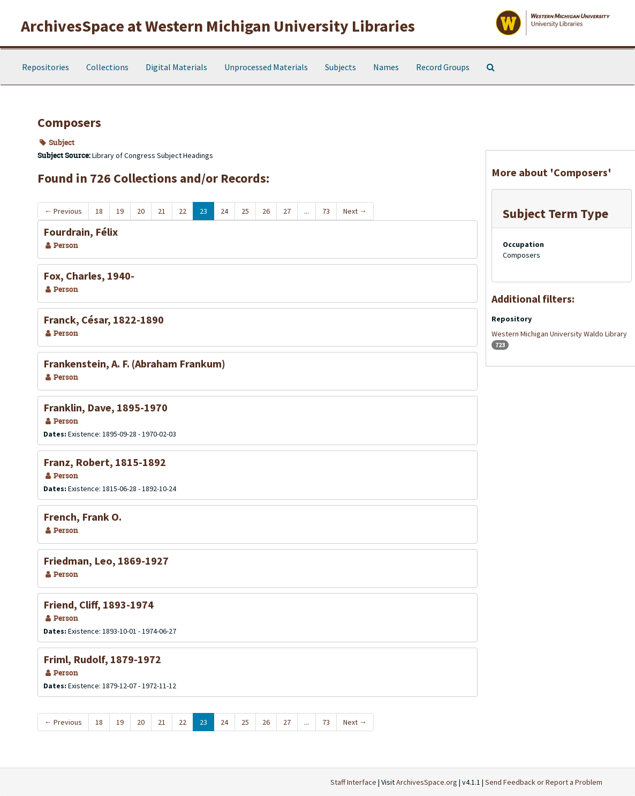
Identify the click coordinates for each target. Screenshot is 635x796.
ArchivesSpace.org (426, 782)
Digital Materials (176, 67)
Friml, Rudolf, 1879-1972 (102, 659)
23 (203, 211)
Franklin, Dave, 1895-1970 (105, 407)
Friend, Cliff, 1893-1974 (98, 604)
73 (326, 211)
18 (99, 211)
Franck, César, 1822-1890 (103, 319)
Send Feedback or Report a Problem (543, 782)
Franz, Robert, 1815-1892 (104, 462)
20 (141, 211)
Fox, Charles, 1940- (88, 275)
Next (355, 211)
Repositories (45, 67)
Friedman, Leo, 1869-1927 (106, 560)
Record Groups (443, 67)
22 (182, 211)
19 (120, 211)
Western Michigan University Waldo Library (559, 334)
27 (287, 211)
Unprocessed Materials (266, 67)
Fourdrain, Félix (80, 231)
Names (386, 67)
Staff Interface (353, 782)
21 (161, 211)
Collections (107, 67)
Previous (63, 211)
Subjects (340, 67)
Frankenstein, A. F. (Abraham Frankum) (134, 363)
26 (266, 211)
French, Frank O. (82, 516)
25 (245, 211)
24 (224, 211)
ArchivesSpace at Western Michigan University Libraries (218, 26)
